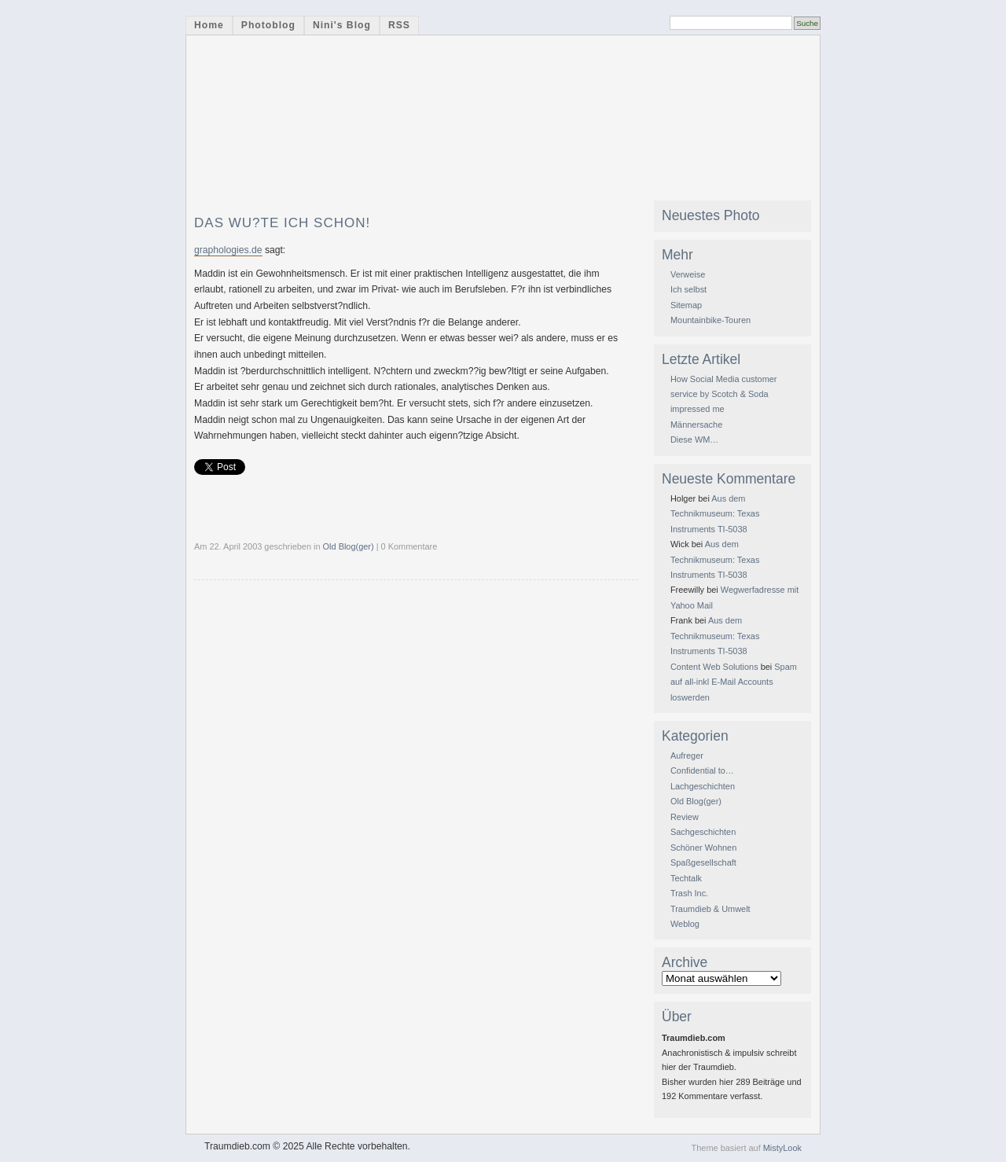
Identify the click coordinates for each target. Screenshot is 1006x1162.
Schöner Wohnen (703, 847)
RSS (399, 25)
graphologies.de (228, 250)
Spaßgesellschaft (703, 862)
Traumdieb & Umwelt (710, 909)
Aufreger (686, 755)
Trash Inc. (689, 893)
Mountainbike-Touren (710, 320)
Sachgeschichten (703, 832)
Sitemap (686, 305)
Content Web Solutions (714, 666)
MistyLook (782, 1148)
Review (684, 817)
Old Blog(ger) (348, 546)
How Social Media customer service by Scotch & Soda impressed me (723, 394)
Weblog (684, 923)
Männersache (696, 424)
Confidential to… (702, 770)
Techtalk (686, 878)
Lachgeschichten (702, 786)
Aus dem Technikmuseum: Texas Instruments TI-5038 (714, 514)
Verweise (687, 274)
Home (209, 25)
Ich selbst (688, 289)
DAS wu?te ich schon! (282, 222)
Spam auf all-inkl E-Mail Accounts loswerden (733, 682)
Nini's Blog (342, 25)
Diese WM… (694, 439)
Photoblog (268, 25)
